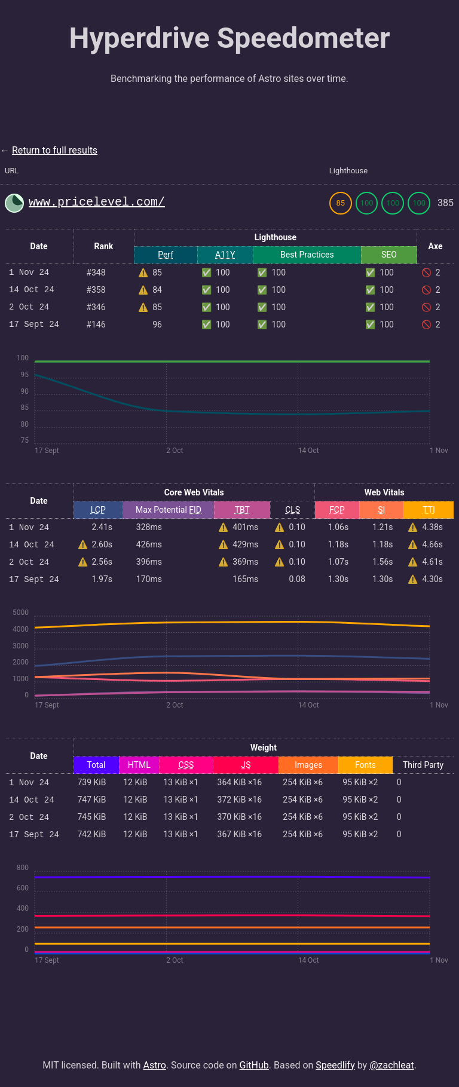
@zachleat (391, 1065)
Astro (154, 1065)
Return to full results (54, 150)
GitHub (254, 1065)
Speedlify (335, 1065)
